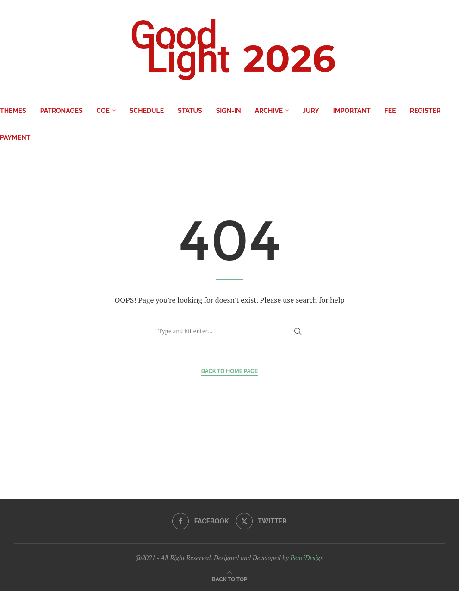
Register (425, 110)
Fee (390, 110)
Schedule (147, 110)
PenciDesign (306, 557)
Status (190, 110)
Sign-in (228, 110)
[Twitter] (261, 521)
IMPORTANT (352, 110)
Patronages (61, 110)
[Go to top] (230, 578)
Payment (15, 137)
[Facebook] (200, 521)
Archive (269, 110)
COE (102, 110)
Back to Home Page (229, 371)
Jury (311, 110)
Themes (13, 110)
